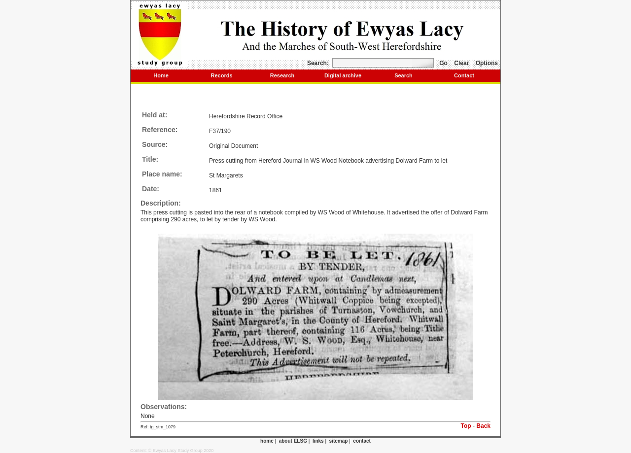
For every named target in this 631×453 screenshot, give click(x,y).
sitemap (338, 441)
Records (221, 75)
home (267, 441)
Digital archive (342, 75)
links (318, 441)
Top (466, 425)
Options (487, 63)
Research (282, 75)
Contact (464, 75)
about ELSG (293, 441)
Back (483, 425)
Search (403, 75)
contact (362, 441)
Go (443, 63)
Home (161, 75)
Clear (461, 63)
